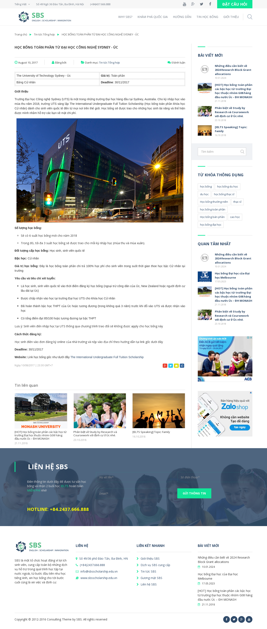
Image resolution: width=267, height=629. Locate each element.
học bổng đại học (210, 224)
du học (204, 194)
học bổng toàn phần (212, 209)
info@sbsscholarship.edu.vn (97, 571)
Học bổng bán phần (212, 217)
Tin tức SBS (146, 571)
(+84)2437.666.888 (90, 565)
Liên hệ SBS (147, 584)
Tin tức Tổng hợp (44, 34)
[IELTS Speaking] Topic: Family (151, 432)
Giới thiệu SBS (148, 558)
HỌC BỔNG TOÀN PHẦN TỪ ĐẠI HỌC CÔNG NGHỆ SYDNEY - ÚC (100, 34)
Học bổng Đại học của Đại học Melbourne (232, 275)
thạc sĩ (237, 202)
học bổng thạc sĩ (224, 194)
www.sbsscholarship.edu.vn (96, 578)
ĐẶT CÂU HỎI (234, 4)
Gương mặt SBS (149, 578)
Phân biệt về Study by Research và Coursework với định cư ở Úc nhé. (95, 433)
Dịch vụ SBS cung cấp (153, 565)
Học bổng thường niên (214, 202)
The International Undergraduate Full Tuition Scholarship (107, 357)
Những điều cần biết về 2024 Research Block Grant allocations (233, 70)
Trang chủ (21, 34)
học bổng (206, 186)
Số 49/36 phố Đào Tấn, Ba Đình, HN (102, 558)
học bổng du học (227, 186)
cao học (235, 217)
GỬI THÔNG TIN (194, 493)
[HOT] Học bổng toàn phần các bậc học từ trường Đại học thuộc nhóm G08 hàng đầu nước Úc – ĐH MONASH (41, 435)
